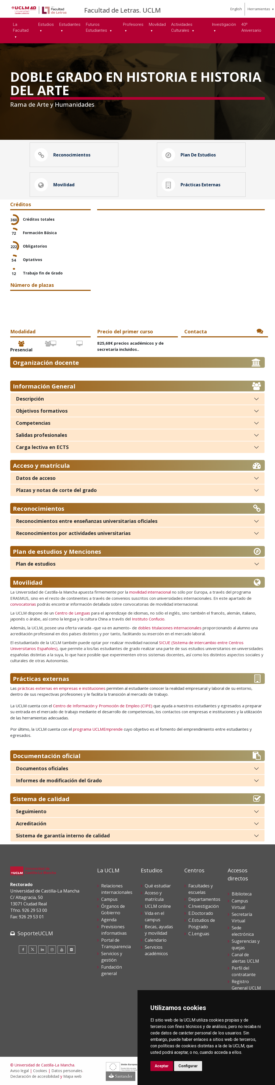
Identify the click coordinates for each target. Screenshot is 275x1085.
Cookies (40, 1071)
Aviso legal (19, 1071)
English (236, 8)
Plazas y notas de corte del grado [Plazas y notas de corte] (56, 490)
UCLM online (158, 907)
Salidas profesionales (41, 435)
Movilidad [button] (54, 185)
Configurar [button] (188, 1066)
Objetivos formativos (42, 411)
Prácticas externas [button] (191, 185)
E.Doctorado (200, 914)
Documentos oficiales (42, 769)
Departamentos (204, 900)
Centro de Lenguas (72, 613)
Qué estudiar (158, 886)
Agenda (109, 920)
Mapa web (72, 1076)
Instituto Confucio (148, 619)
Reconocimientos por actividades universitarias (73, 533)
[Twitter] (33, 950)
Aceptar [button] (162, 1066)
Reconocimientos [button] (62, 155)
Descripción (30, 399)
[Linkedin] (42, 950)
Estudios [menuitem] (46, 24)
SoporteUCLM (35, 933)
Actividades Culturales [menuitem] (181, 27)
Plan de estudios (35, 564)
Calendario (156, 941)
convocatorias (23, 604)
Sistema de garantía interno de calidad (63, 836)
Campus (109, 900)
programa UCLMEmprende (98, 729)
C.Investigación (203, 907)
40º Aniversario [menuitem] (251, 27)
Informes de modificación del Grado (59, 781)
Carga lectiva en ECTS (42, 447)
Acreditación (31, 824)
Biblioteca (242, 894)
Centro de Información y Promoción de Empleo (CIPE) (102, 706)
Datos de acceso (36, 478)
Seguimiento (31, 812)
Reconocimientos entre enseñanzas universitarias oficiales (86, 521)
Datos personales (66, 1071)
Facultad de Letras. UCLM (122, 10)
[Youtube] (62, 950)
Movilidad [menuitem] (157, 24)
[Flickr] (71, 950)
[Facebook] (23, 950)
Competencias (33, 423)
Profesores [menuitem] (133, 24)
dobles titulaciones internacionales (170, 628)
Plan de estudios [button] (189, 155)
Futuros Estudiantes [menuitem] (97, 27)
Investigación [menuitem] (224, 24)
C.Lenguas (198, 934)
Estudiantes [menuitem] (69, 24)
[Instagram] (52, 950)
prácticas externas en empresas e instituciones (61, 688)
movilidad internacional (150, 592)
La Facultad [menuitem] (21, 27)
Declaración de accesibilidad (34, 1076)
